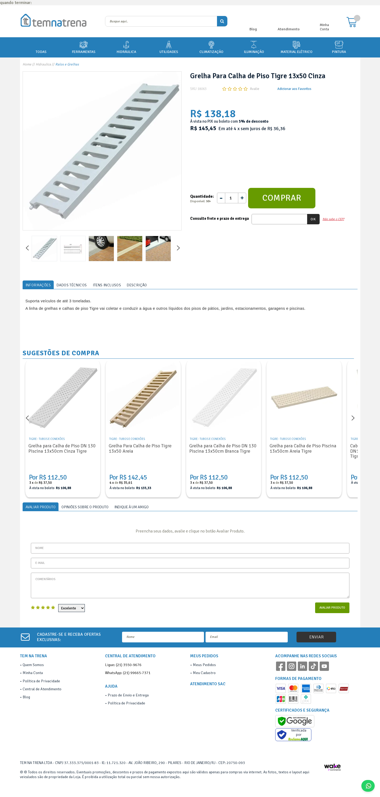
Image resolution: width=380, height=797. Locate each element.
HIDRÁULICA (126, 47)
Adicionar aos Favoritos (294, 89)
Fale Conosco (370, 786)
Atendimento (289, 29)
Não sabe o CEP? (333, 219)
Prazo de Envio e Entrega (128, 695)
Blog (253, 29)
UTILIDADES (169, 47)
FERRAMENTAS (83, 47)
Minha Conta (324, 27)
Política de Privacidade (41, 681)
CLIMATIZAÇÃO (211, 47)
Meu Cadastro (204, 672)
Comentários (190, 585)
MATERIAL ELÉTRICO (296, 47)
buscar (222, 21)
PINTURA (339, 47)
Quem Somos (33, 664)
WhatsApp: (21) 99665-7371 (128, 672)
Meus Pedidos (204, 664)
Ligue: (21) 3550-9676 (123, 664)
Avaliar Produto (332, 608)
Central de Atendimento (42, 689)
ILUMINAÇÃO (254, 47)
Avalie (254, 89)
